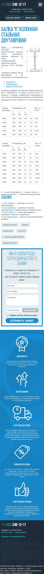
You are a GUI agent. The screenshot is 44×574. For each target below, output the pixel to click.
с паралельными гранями (13, 237)
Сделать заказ (31, 18)
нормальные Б (12, 84)
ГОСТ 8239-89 (9, 203)
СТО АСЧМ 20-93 (10, 217)
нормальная (8, 231)
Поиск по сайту (15, 11)
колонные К (10, 82)
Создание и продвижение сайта (13, 536)
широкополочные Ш (14, 86)
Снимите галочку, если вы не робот (23, 315)
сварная (25, 225)
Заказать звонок (13, 18)
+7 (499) (13, 5)
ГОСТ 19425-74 (9, 212)
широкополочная (10, 225)
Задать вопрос (28, 11)
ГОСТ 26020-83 (9, 208)
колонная (21, 231)
